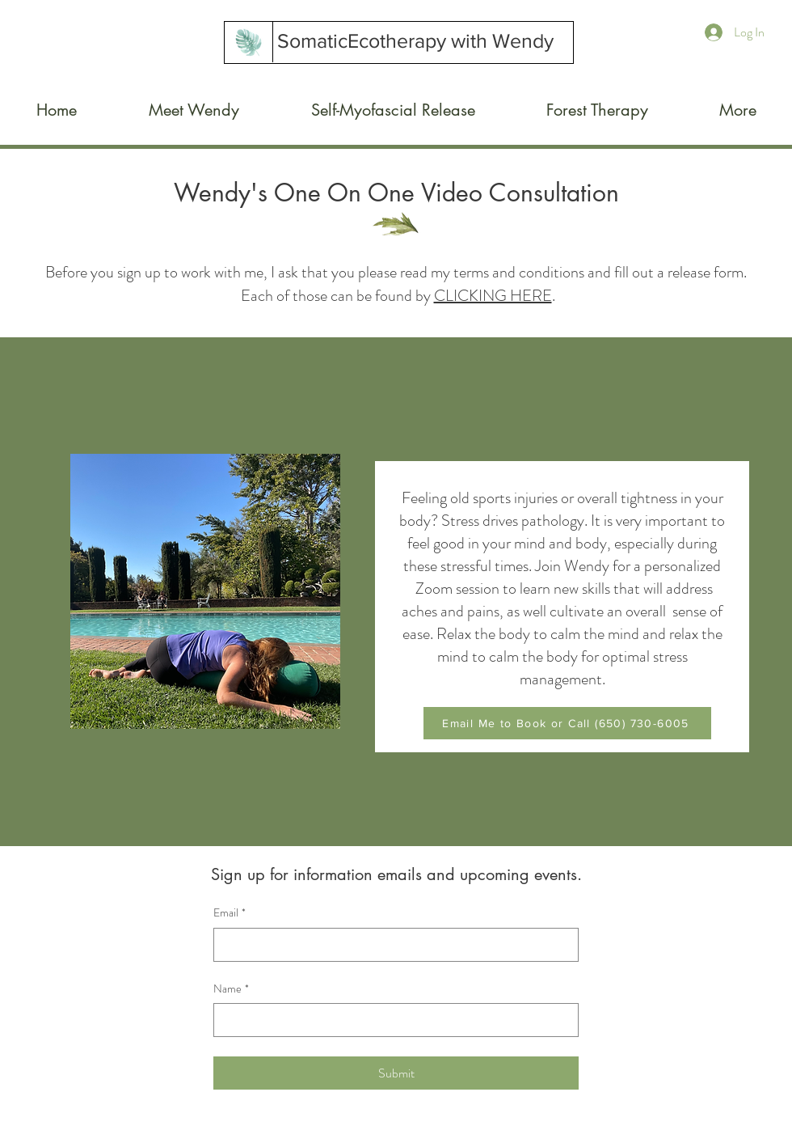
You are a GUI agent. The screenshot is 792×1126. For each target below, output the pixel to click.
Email (229, 913)
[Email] (391, 945)
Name (231, 989)
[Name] (391, 1020)
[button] (393, 110)
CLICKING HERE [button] (493, 295)
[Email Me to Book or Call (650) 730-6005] (567, 723)
